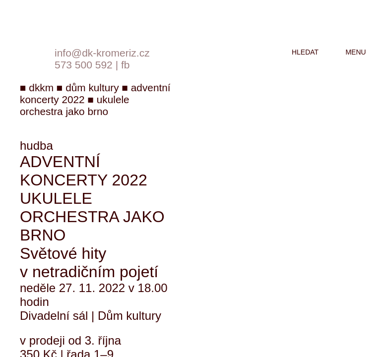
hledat (305, 52)
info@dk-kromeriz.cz (102, 53)
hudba (36, 145)
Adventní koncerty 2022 (83, 171)
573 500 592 (84, 64)
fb (125, 64)
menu (355, 52)
